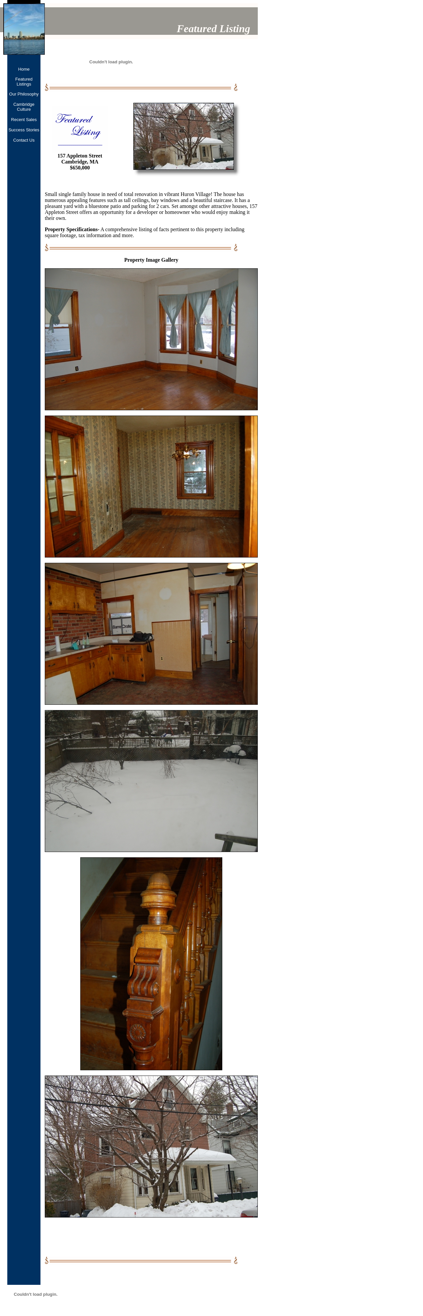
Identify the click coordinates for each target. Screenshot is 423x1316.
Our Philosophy (24, 94)
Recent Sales (23, 119)
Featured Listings (24, 82)
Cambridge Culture (24, 107)
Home (24, 69)
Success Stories (23, 129)
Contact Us (24, 140)
